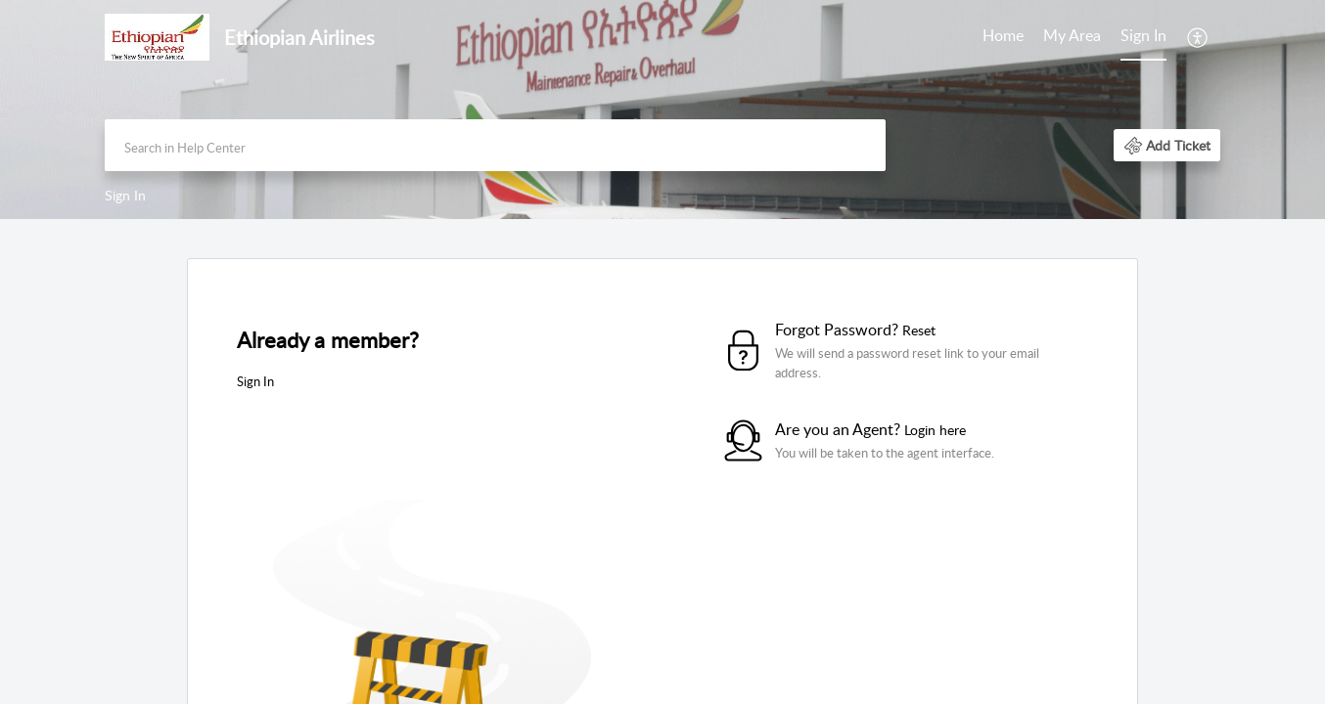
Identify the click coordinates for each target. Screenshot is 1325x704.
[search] (495, 145)
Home (1003, 35)
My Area (1072, 35)
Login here (935, 429)
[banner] (662, 109)
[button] (1167, 145)
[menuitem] (1143, 37)
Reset (919, 330)
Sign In (1143, 35)
